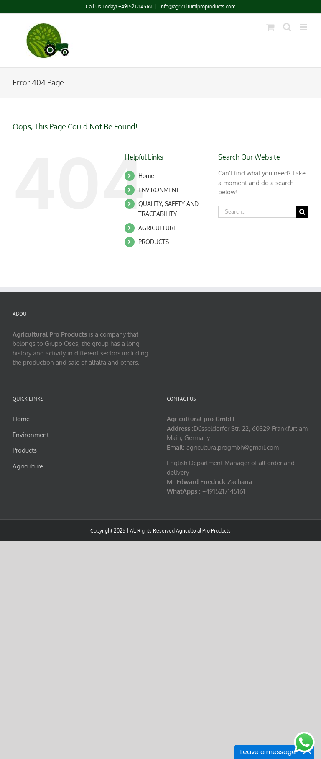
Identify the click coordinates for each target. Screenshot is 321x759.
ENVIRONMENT (158, 189)
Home (146, 175)
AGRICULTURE (157, 228)
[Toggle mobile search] (287, 27)
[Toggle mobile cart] (270, 27)
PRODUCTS (153, 241)
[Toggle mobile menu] (304, 27)
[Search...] (257, 212)
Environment (31, 435)
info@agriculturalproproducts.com (197, 6)
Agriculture (28, 466)
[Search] (302, 212)
